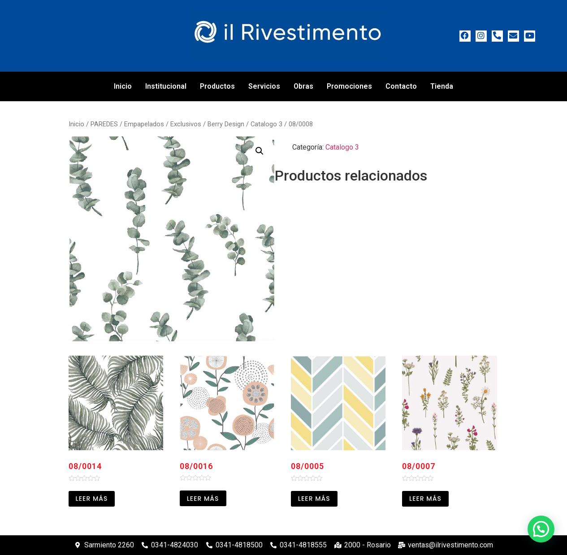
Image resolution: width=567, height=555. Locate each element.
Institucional (165, 86)
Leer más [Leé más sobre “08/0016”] (203, 498)
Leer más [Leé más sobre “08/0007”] (425, 498)
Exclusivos (185, 124)
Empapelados (144, 124)
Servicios (264, 86)
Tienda (441, 86)
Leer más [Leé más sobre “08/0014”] (92, 498)
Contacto (401, 86)
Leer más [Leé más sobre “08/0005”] (314, 498)
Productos (217, 86)
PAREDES (104, 124)
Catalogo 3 (266, 124)
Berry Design (226, 124)
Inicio (123, 86)
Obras (303, 86)
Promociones (349, 86)
